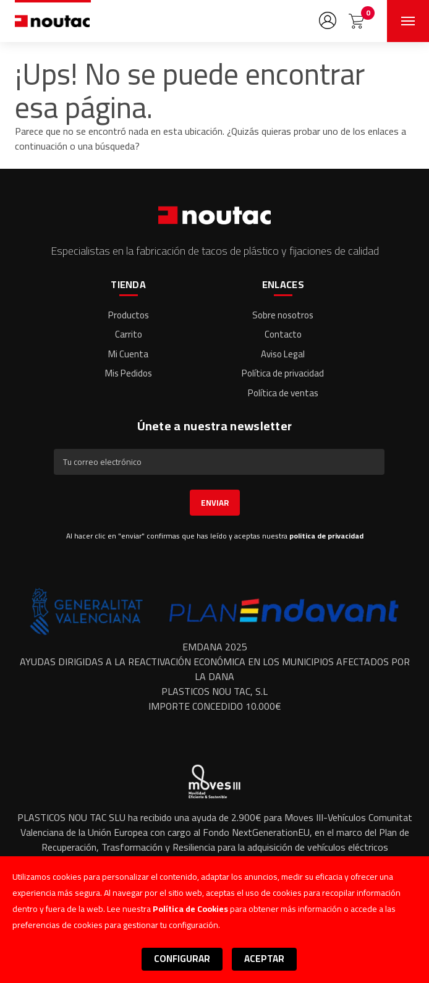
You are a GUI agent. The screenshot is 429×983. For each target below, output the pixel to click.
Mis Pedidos (128, 373)
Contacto (283, 334)
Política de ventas (283, 393)
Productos (128, 315)
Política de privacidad (283, 373)
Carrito (128, 334)
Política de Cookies (190, 909)
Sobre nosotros (282, 315)
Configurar (182, 959)
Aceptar (264, 959)
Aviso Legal (283, 354)
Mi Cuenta (128, 354)
